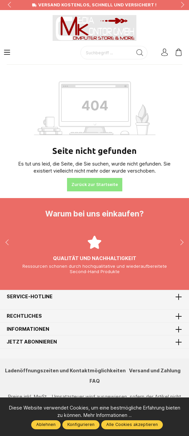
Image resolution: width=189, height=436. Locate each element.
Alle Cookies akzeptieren (132, 424)
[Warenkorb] (178, 53)
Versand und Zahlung (155, 370)
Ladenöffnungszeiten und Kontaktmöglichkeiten (65, 370)
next (180, 5)
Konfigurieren (80, 424)
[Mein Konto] (164, 53)
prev (10, 5)
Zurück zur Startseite (94, 184)
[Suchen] (139, 52)
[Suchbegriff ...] (106, 52)
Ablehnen (46, 424)
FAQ (94, 381)
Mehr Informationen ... (107, 415)
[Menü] (7, 53)
